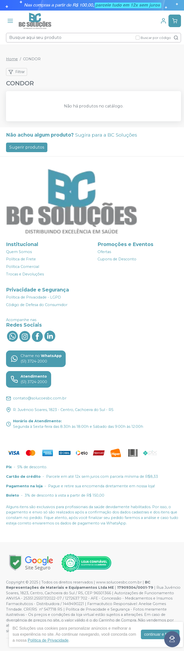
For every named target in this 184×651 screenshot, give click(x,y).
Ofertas (104, 252)
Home (12, 59)
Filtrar (16, 72)
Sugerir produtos (26, 147)
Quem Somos (19, 252)
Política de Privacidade (48, 640)
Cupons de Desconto (117, 259)
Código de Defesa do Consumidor (36, 305)
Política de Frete (21, 259)
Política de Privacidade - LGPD (33, 297)
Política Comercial (22, 266)
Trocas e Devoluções (25, 274)
